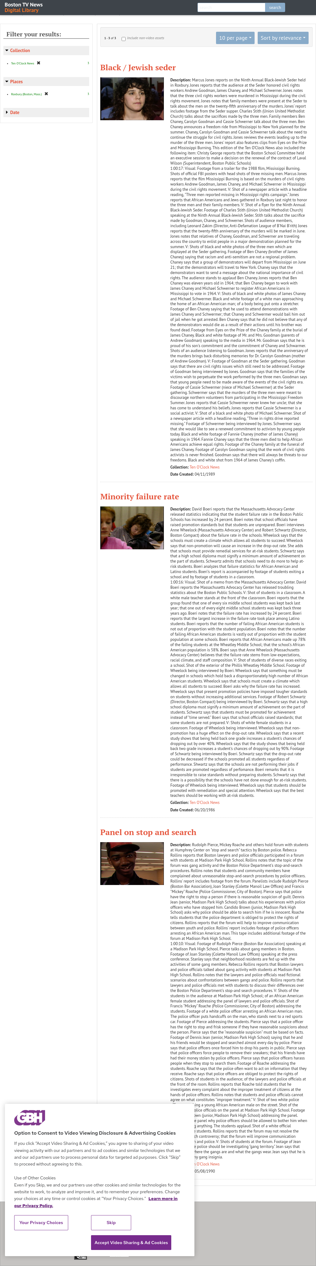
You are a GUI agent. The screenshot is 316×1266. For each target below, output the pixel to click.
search (275, 7)
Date (14, 112)
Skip (111, 1222)
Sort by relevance (281, 37)
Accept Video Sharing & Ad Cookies (131, 1242)
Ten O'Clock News (205, 467)
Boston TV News (24, 7)
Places (16, 81)
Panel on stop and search (148, 832)
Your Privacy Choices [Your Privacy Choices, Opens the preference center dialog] (41, 1222)
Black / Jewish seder (138, 67)
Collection (20, 50)
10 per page (233, 37)
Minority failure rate (139, 496)
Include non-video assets (145, 37)
